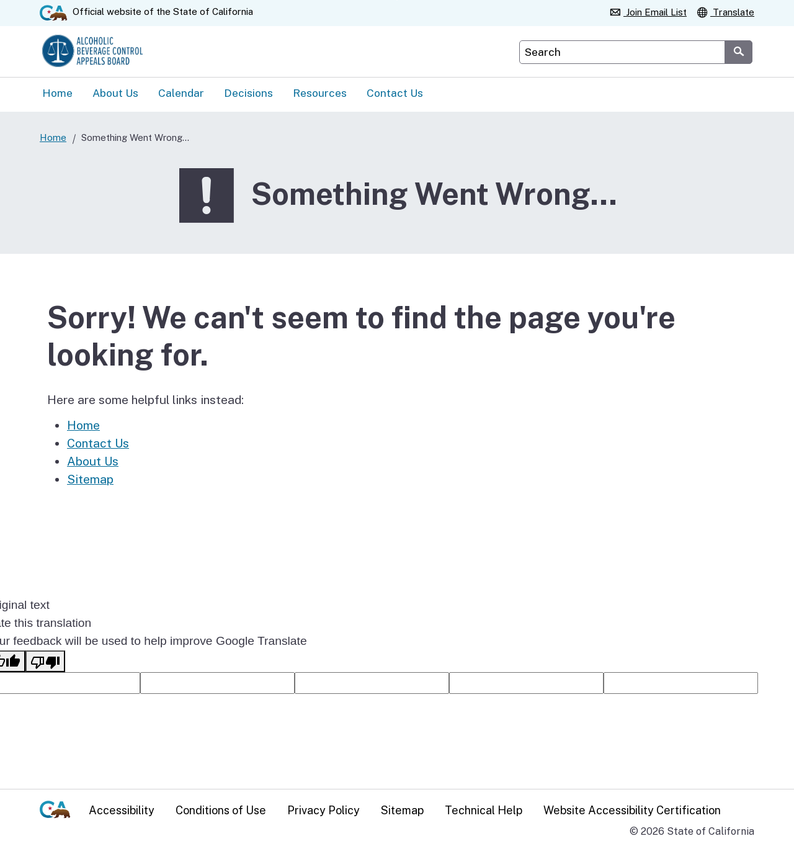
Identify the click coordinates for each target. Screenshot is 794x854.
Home (57, 94)
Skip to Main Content (397, 0)
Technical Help (483, 809)
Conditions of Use (221, 809)
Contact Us (395, 94)
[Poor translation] (45, 663)
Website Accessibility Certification (632, 809)
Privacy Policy (323, 809)
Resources (320, 94)
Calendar (181, 94)
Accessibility (121, 809)
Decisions (248, 94)
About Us (115, 94)
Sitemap (90, 481)
